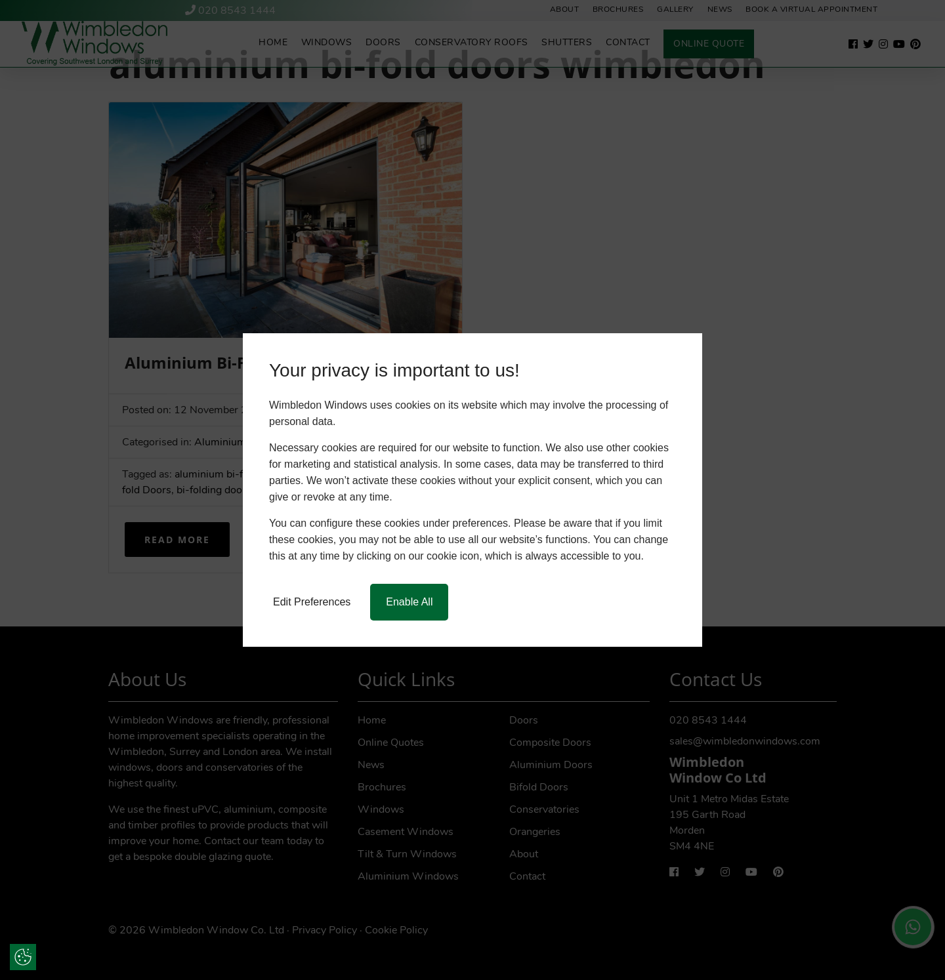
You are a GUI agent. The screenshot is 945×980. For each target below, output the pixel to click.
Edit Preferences (311, 601)
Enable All (409, 601)
